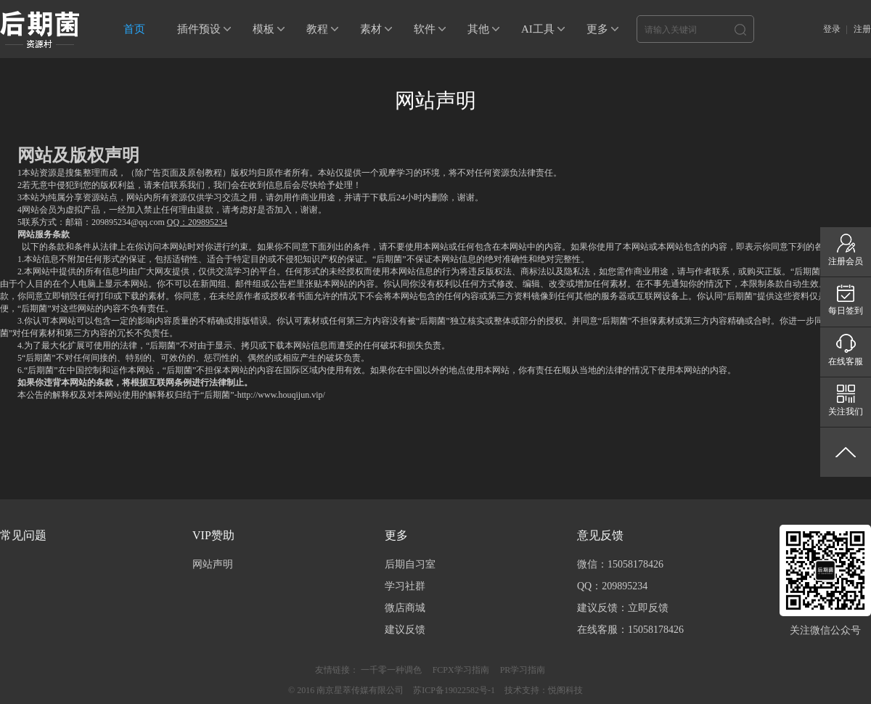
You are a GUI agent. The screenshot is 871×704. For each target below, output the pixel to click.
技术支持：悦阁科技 (543, 690)
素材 (371, 29)
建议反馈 (405, 629)
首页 (134, 29)
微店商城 (405, 607)
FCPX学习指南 (461, 670)
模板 (263, 29)
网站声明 (212, 564)
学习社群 (405, 586)
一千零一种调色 (391, 670)
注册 (862, 29)
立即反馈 (648, 607)
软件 (425, 29)
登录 (832, 29)
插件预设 (199, 29)
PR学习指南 (523, 670)
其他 (478, 29)
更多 (597, 29)
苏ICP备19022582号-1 (454, 690)
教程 (317, 29)
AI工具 (538, 29)
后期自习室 (410, 564)
